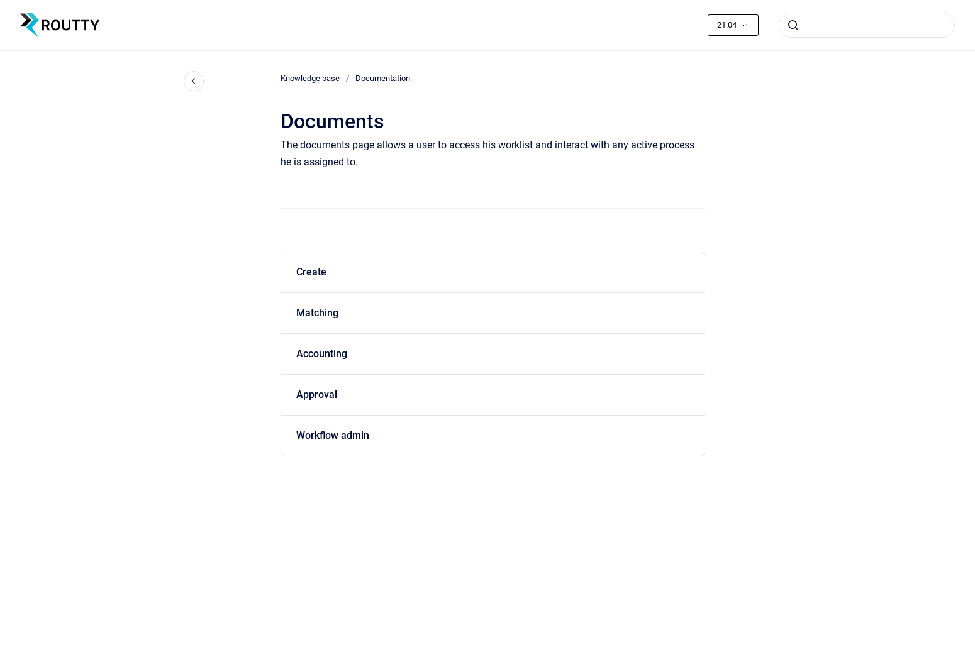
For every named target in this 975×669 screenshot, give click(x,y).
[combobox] (866, 25)
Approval (316, 395)
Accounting (321, 354)
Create (311, 272)
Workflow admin (332, 435)
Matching (317, 313)
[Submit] (793, 25)
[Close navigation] (194, 81)
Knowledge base (310, 78)
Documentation (382, 78)
